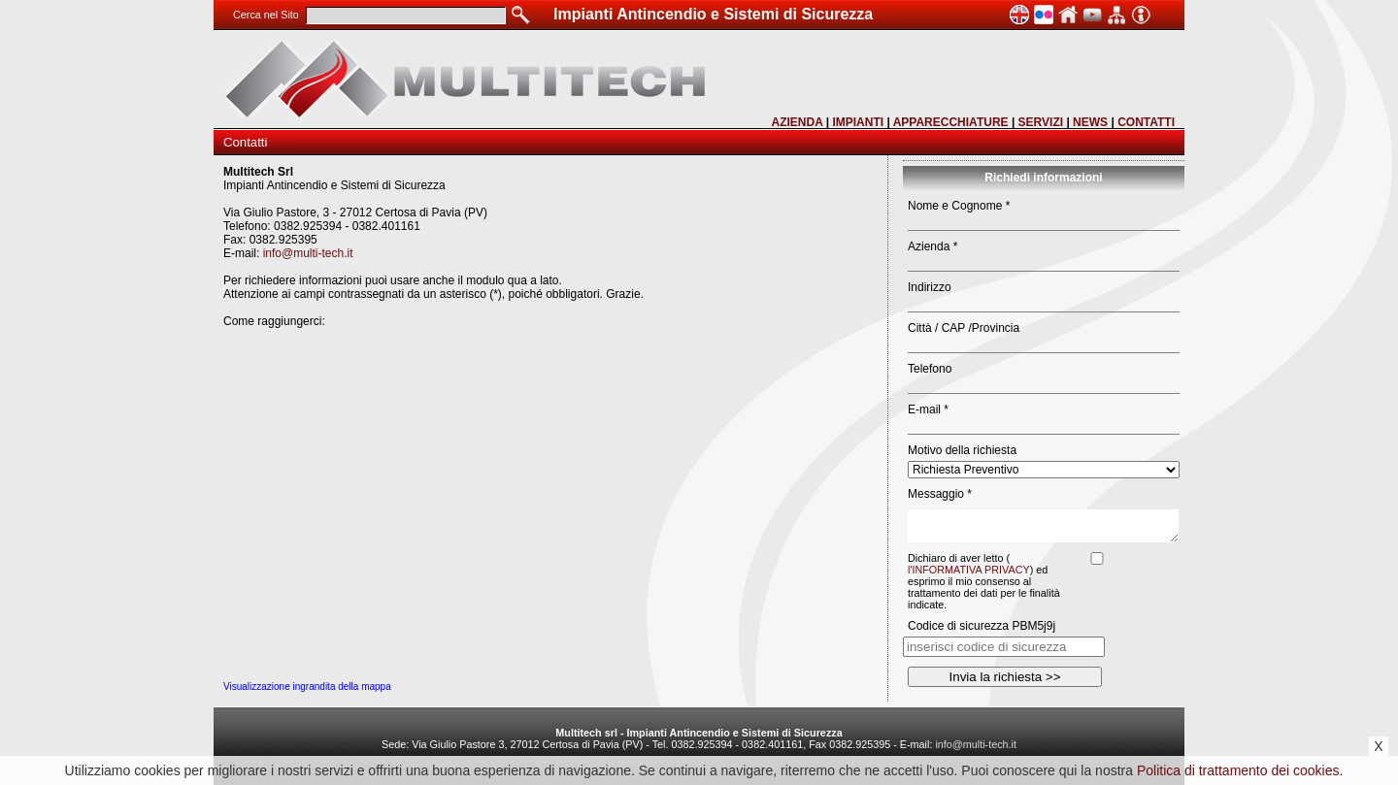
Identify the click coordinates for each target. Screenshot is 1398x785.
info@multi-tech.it (308, 253)
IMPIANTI (857, 122)
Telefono (929, 369)
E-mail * (928, 409)
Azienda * (932, 246)
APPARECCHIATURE (951, 122)
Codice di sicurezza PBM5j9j (981, 626)
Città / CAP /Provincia (963, 328)
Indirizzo (929, 287)
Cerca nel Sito (266, 14)
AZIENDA (796, 122)
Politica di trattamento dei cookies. (1240, 770)
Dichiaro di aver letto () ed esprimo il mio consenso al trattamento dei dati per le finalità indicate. (984, 581)
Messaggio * (940, 494)
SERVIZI (1040, 122)
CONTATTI (1146, 122)
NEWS (1090, 122)
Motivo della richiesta (962, 450)
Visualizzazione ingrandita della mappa (307, 686)
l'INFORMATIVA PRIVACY (969, 569)
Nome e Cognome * (959, 206)
